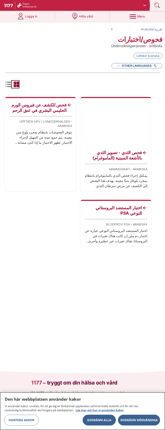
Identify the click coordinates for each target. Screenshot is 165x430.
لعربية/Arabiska (151, 29)
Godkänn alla (99, 421)
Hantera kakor (21, 421)
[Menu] (137, 16)
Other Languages (137, 65)
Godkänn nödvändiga (139, 421)
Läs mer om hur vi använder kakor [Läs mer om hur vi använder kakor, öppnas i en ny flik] (100, 412)
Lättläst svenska (147, 56)
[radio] (15, 84)
